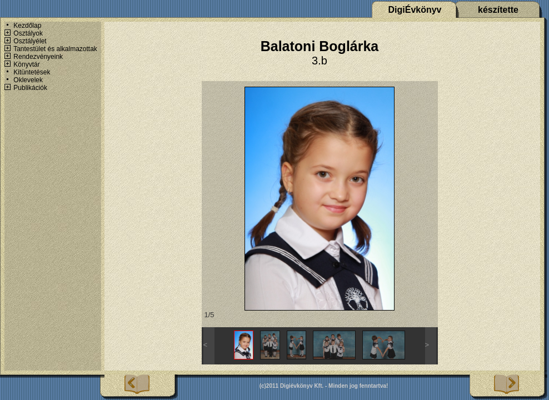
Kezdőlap (27, 25)
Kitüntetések (31, 72)
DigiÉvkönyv (414, 9)
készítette (498, 9)
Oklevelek (28, 80)
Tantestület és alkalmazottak (55, 49)
